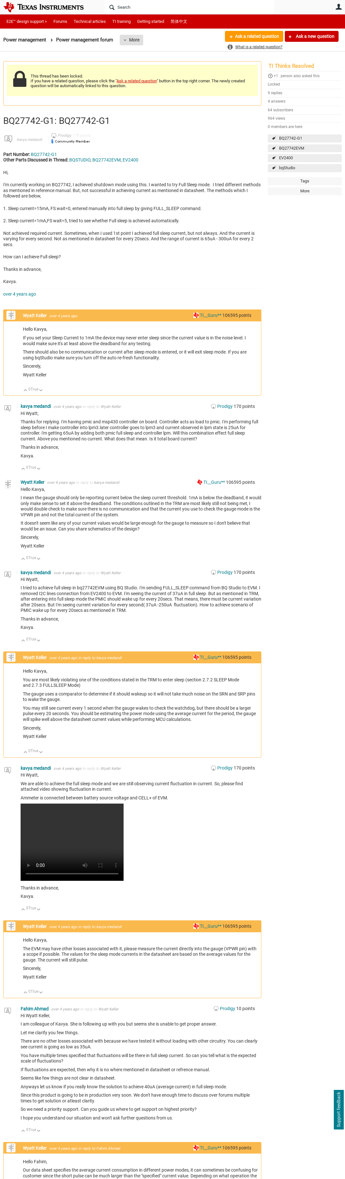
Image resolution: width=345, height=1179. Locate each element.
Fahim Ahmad (35, 1008)
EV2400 (286, 157)
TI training (121, 21)
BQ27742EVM (291, 148)
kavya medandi (29, 139)
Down (41, 390)
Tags (304, 181)
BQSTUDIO (79, 159)
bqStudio (287, 167)
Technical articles (90, 21)
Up (25, 390)
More (134, 39)
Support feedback (338, 1110)
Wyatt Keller (35, 315)
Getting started (150, 21)
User (338, 7)
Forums (60, 21)
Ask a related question (257, 36)
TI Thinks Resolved (291, 66)
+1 (276, 75)
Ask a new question (314, 36)
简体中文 (179, 21)
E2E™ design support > (26, 21)
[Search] (189, 7)
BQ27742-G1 (290, 138)
